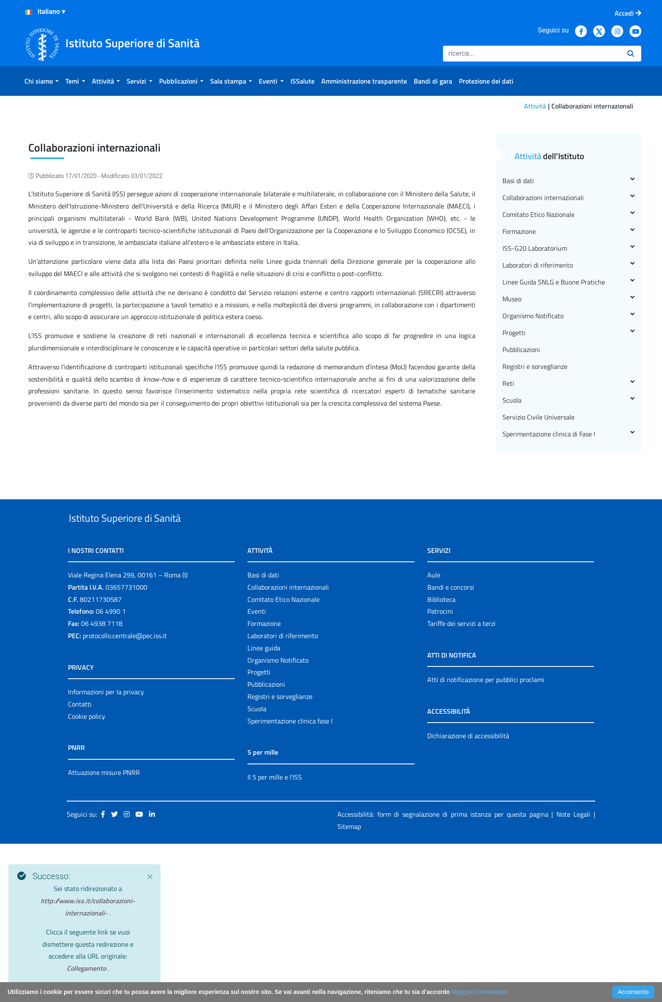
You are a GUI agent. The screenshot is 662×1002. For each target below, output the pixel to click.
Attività (535, 106)
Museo (568, 438)
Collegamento (87, 968)
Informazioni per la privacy (106, 850)
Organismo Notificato (568, 455)
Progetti (568, 471)
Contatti (80, 862)
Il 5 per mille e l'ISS (274, 935)
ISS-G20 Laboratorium (568, 387)
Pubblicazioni (521, 488)
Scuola (568, 539)
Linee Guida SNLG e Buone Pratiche (568, 421)
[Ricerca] (532, 54)
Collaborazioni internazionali (568, 336)
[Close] (150, 876)
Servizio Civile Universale (538, 556)
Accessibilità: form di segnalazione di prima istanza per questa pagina (442, 972)
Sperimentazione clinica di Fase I (568, 573)
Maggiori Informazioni (479, 991)
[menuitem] (41, 81)
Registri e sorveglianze (534, 505)
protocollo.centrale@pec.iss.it (125, 794)
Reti (568, 522)
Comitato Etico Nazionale (568, 353)
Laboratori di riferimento (568, 404)
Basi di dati (568, 319)
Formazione (568, 370)
